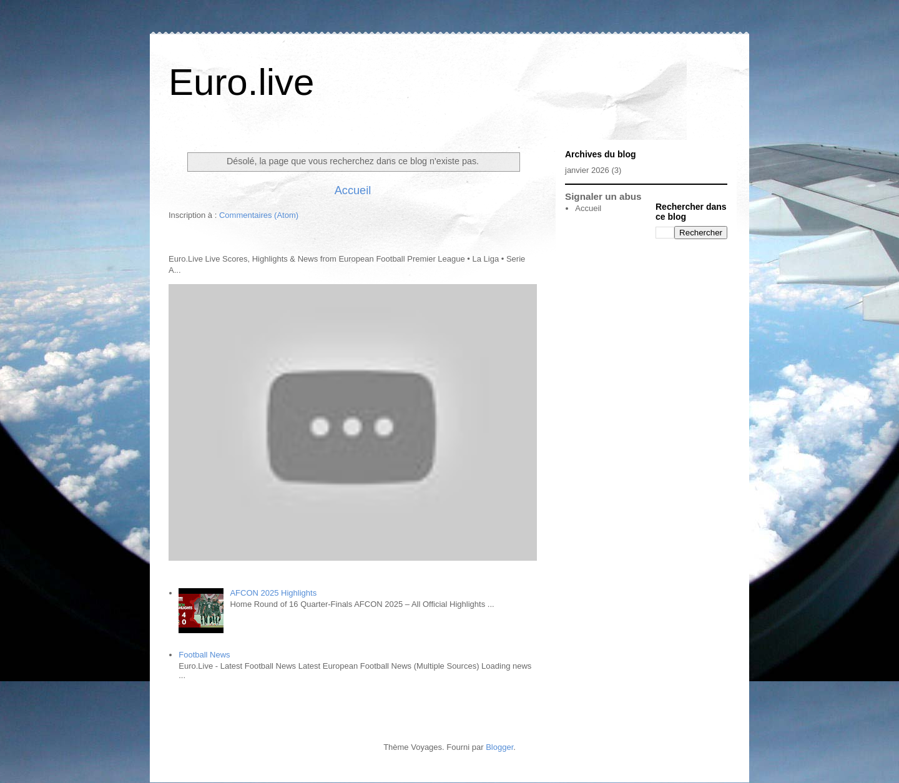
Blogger (499, 747)
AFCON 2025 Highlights (273, 593)
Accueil (353, 190)
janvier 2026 (587, 170)
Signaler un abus (603, 196)
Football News (204, 654)
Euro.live (241, 82)
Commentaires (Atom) (258, 215)
